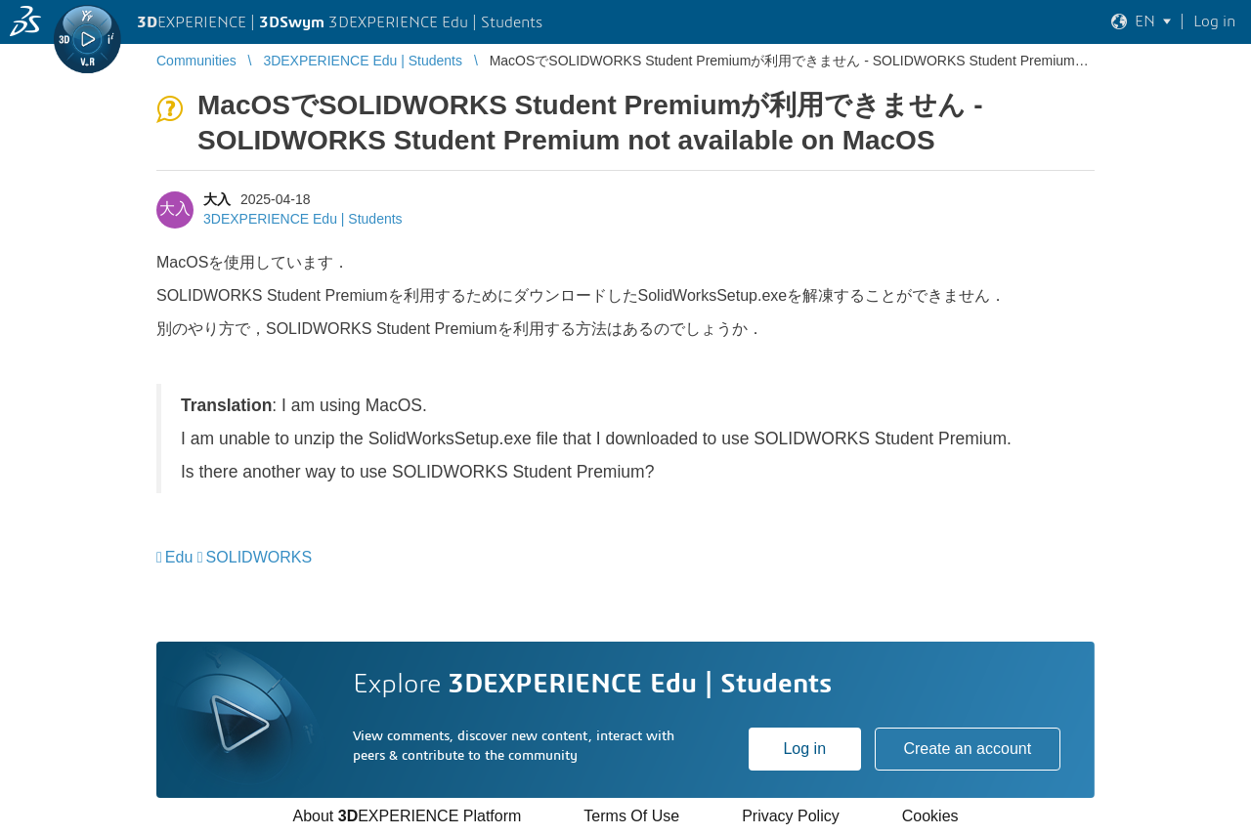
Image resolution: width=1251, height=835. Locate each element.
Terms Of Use (631, 816)
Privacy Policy (791, 816)
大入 (217, 199)
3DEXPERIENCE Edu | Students (303, 219)
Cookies (930, 816)
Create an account (967, 748)
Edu (179, 557)
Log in (804, 748)
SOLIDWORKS (259, 557)
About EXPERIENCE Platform (406, 816)
